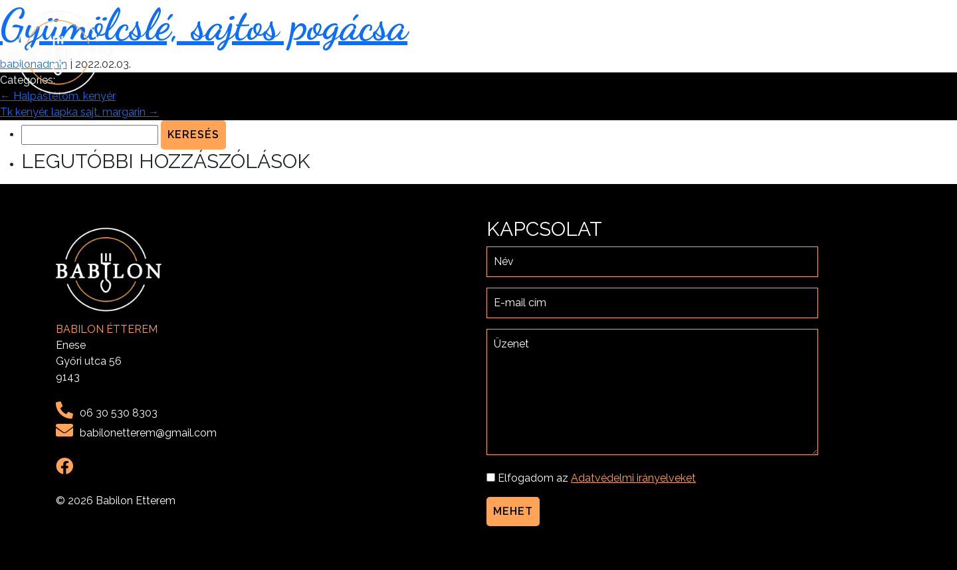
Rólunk (747, 52)
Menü (796, 52)
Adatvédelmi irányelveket (633, 478)
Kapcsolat (911, 52)
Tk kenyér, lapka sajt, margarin (79, 112)
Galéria (846, 52)
